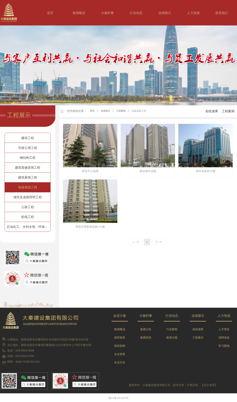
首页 (92, 110)
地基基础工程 (139, 110)
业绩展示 (105, 110)
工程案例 (121, 110)
